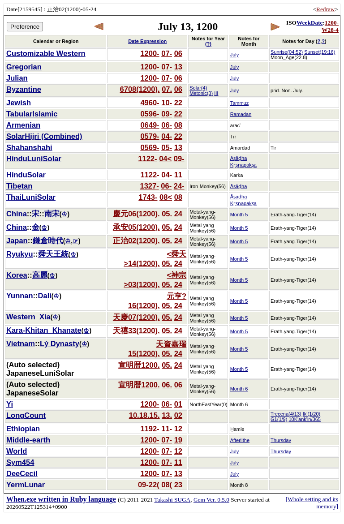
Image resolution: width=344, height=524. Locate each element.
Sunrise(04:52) (287, 52)
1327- (149, 186)
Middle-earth (28, 440)
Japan (17, 240)
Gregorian (24, 67)
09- (166, 114)
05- (166, 147)
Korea (16, 275)
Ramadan (241, 114)
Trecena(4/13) (286, 414)
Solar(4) (198, 87)
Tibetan (19, 186)
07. (167, 89)
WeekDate (309, 22)
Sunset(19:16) (319, 52)
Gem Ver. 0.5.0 (211, 499)
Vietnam (20, 343)
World (16, 451)
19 (178, 440)
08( (166, 485)
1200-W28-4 (330, 26)
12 (178, 429)
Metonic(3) (201, 93)
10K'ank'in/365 (304, 419)
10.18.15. (144, 415)
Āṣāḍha (238, 186)
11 (178, 175)
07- (166, 53)
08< (165, 197)
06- (166, 125)
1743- (147, 197)
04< (165, 159)
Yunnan (19, 296)
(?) (208, 44)
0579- (149, 136)
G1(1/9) (279, 419)
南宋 (52, 214)
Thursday (281, 440)
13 (178, 67)
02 (178, 415)
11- (166, 429)
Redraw (325, 9)
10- (166, 103)
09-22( (148, 485)
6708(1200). (140, 89)
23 (178, 485)
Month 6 (239, 388)
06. (167, 385)
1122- (147, 159)
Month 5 (239, 214)
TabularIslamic (31, 114)
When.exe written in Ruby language (61, 499)
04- (166, 136)
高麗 (39, 275)
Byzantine (23, 89)
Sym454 (20, 462)
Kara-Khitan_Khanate (44, 330)
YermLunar (25, 485)
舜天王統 (53, 254)
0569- (149, 147)
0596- (149, 114)
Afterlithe (239, 440)
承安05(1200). (136, 227)
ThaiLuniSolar (31, 197)
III (216, 93)
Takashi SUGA (172, 499)
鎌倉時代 (48, 240)
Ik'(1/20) (311, 414)
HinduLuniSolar (33, 159)
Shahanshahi (29, 147)
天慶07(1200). (136, 317)
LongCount (26, 415)
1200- (149, 53)
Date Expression (147, 41)
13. (167, 415)
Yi (9, 404)
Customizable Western (46, 53)
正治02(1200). (136, 240)
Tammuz (239, 103)
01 (178, 404)
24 (178, 214)
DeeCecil (22, 473)
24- (179, 186)
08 (178, 125)
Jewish (18, 103)
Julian (17, 78)
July (234, 54)
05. (167, 214)
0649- (149, 125)
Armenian (23, 125)
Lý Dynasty (59, 343)
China (16, 214)
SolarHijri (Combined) (44, 136)
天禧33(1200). (136, 330)
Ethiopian (23, 429)
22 (178, 103)
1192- (149, 429)
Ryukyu (19, 254)
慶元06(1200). (136, 214)
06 (178, 53)
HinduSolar (26, 175)
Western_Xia (28, 317)
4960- (149, 103)
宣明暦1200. (138, 365)
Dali (45, 296)
